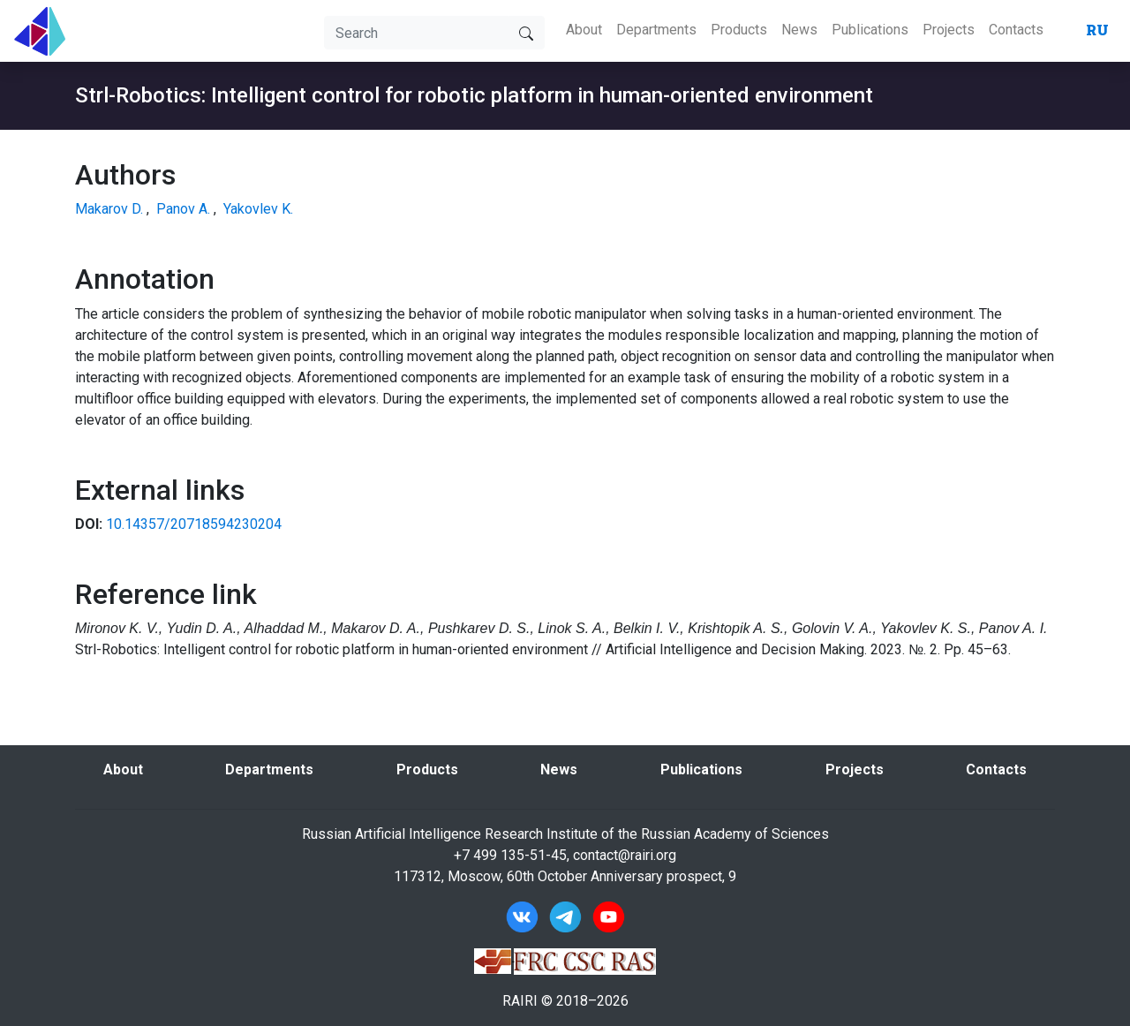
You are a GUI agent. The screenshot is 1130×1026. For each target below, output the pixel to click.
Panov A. (183, 208)
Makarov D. (109, 208)
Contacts (1016, 29)
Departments (656, 29)
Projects (949, 29)
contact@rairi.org (624, 855)
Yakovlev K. (258, 208)
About (584, 29)
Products (739, 29)
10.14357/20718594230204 (194, 524)
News (799, 29)
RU (1097, 29)
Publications (870, 29)
